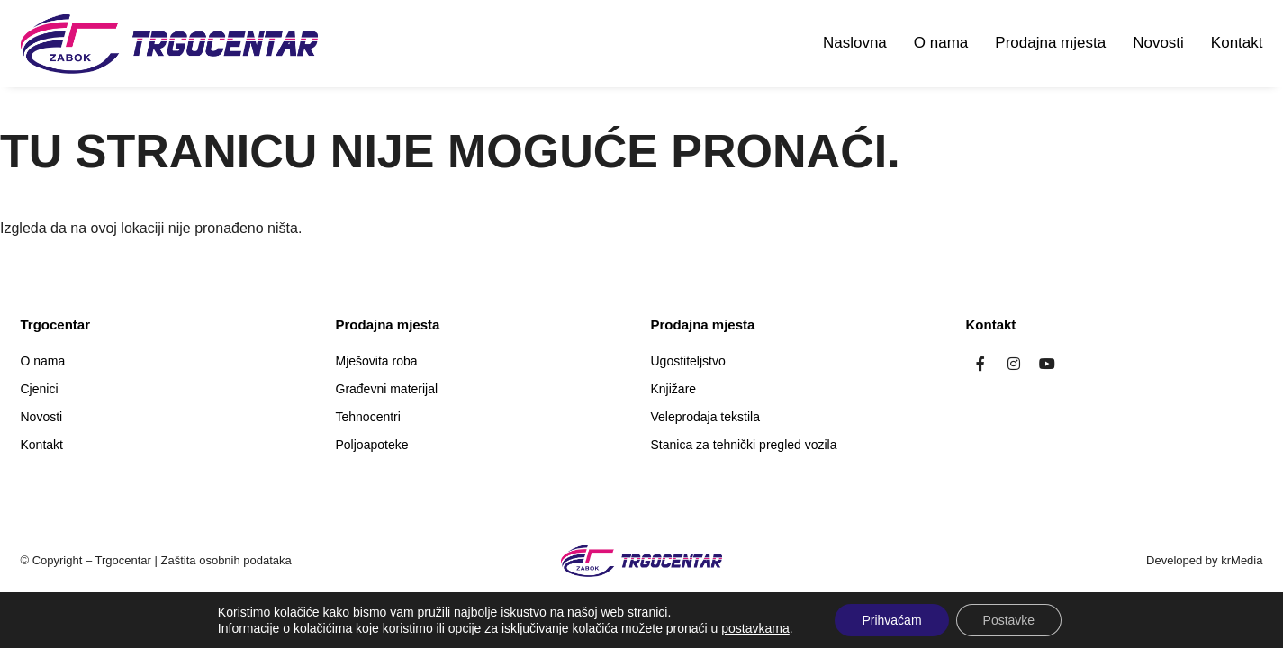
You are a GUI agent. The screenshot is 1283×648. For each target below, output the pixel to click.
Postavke (1009, 620)
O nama (941, 42)
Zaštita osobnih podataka (226, 560)
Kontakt (1237, 42)
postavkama (755, 628)
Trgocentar (123, 560)
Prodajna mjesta (1050, 42)
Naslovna (855, 42)
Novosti (1158, 42)
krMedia (1241, 560)
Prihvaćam (891, 620)
